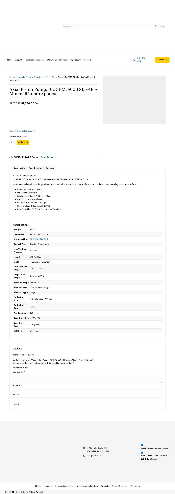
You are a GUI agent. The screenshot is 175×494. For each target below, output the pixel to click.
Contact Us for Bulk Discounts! (22, 130)
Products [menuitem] (105, 486)
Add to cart (23, 142)
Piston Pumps (39, 77)
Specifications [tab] (35, 168)
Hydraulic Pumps (24, 77)
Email (16, 394)
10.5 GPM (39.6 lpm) (39, 239)
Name (16, 385)
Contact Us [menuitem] (135, 486)
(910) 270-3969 (94, 455)
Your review (19, 372)
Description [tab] (19, 168)
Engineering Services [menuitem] (64, 486)
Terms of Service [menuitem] (119, 486)
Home (12, 77)
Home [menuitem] (38, 486)
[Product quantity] (12, 142)
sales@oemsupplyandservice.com (155, 448)
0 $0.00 (160, 26)
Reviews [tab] (50, 168)
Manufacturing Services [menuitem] (87, 486)
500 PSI (33, 250)
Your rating (18, 367)
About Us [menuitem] (48, 486)
